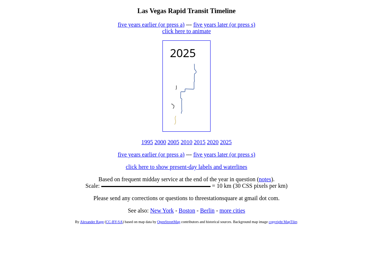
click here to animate (186, 31)
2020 (213, 142)
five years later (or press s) (224, 24)
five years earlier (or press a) (151, 24)
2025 (226, 142)
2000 (160, 142)
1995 (147, 142)
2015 (199, 142)
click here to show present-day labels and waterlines (186, 167)
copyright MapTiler (283, 222)
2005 (173, 142)
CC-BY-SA (114, 222)
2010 (186, 142)
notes (265, 179)
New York (162, 210)
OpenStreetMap (168, 222)
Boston (186, 210)
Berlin (207, 210)
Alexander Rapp (92, 222)
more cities (232, 210)
